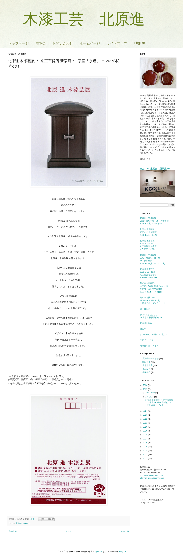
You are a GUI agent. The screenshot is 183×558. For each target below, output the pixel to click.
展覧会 (41, 43)
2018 (145, 435)
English (139, 43)
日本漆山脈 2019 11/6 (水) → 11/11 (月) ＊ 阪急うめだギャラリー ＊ (152, 300)
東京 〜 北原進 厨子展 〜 (155, 168)
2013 (145, 454)
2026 (145, 385)
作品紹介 (146, 369)
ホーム (69, 531)
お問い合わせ (63, 43)
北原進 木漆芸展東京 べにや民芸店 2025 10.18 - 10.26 (148, 232)
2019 (145, 431)
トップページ (18, 43)
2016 (145, 442)
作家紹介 (146, 372)
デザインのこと (147, 340)
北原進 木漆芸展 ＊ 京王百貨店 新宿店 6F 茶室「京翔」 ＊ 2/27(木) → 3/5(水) (159, 402)
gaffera (99, 551)
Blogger (122, 551)
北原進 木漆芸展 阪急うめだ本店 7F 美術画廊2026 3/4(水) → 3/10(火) (154, 221)
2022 (145, 419)
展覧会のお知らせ (23, 523)
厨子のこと (146, 309)
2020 (145, 427)
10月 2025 (150, 393)
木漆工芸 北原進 (76, 19)
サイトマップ (117, 43)
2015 (145, 447)
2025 (145, 389)
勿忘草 (143, 329)
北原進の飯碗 (147, 323)
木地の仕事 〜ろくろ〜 (150, 346)
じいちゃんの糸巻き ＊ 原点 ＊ (154, 334)
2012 (145, 458)
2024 (145, 411)
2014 (145, 450)
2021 (145, 423)
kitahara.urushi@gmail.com (152, 478)
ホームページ (90, 43)
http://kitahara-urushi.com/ (151, 475)
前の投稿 (125, 531)
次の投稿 (12, 531)
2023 (145, 415)
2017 (145, 439)
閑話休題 (146, 362)
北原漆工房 (147, 365)
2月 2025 (149, 397)
